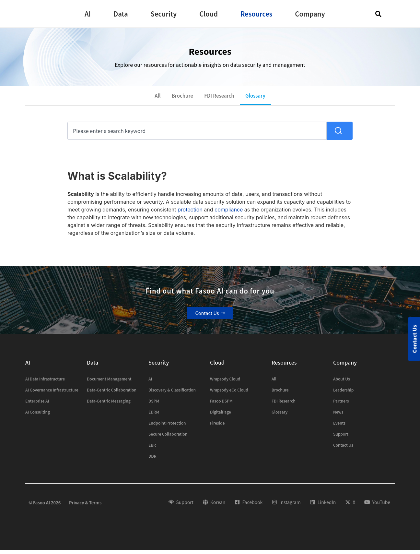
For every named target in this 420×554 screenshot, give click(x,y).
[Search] (340, 135)
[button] (88, 14)
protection (190, 213)
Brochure (179, 98)
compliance (229, 213)
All (152, 98)
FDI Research (220, 98)
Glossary (260, 98)
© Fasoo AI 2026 (45, 506)
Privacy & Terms (85, 506)
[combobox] (197, 135)
